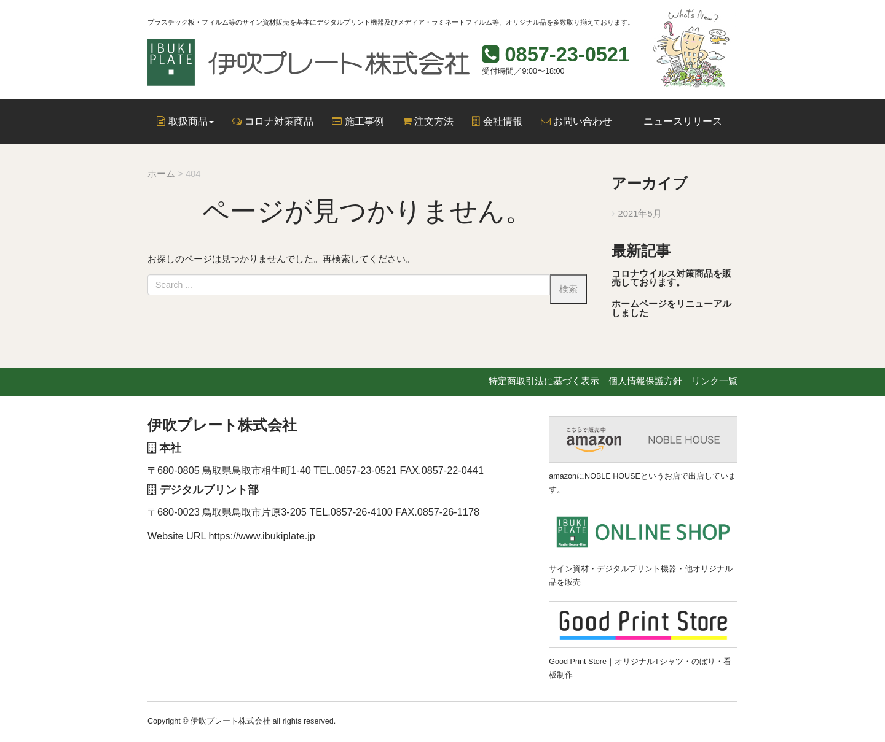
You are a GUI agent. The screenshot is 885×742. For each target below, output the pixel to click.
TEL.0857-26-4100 (351, 511)
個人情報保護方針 (645, 381)
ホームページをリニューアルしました (671, 308)
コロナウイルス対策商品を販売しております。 (671, 278)
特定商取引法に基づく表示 (544, 381)
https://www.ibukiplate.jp (261, 535)
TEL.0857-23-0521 (355, 470)
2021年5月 (640, 213)
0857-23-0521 (567, 55)
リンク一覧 (714, 381)
